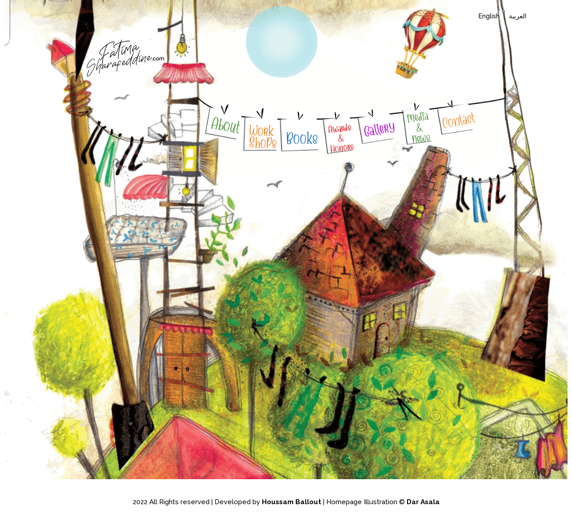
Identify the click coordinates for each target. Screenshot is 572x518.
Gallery (379, 129)
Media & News (418, 127)
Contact (458, 121)
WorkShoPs (263, 136)
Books (302, 138)
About (225, 125)
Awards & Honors (340, 138)
